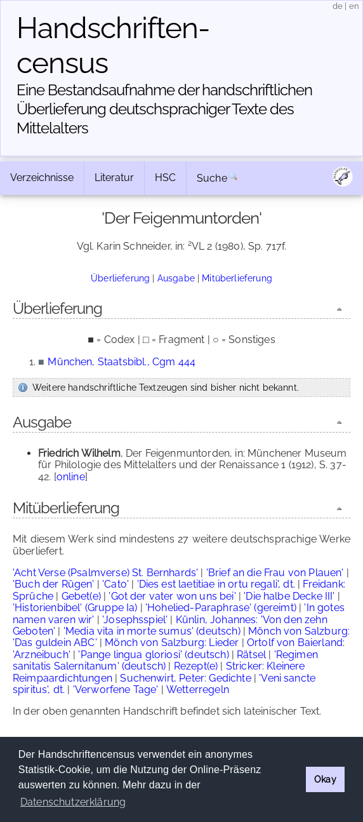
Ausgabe (176, 278)
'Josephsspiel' (135, 620)
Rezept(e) (196, 666)
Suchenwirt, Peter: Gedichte (185, 678)
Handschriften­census (113, 45)
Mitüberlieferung (237, 278)
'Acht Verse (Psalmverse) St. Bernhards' (105, 573)
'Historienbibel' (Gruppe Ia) (75, 608)
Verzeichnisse (42, 178)
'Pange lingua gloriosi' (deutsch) (153, 655)
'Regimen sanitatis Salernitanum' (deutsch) (165, 660)
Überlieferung (120, 278)
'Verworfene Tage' (116, 690)
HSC (165, 178)
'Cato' (115, 584)
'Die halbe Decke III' (289, 596)
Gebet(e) (81, 596)
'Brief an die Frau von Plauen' (275, 573)
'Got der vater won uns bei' (172, 596)
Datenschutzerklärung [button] (73, 802)
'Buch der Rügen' (54, 584)
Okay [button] (325, 779)
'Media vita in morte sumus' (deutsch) (152, 631)
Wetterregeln (197, 690)
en (354, 6)
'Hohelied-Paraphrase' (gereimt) (220, 608)
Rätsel (251, 655)
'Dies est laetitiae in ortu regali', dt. (216, 584)
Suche (212, 178)
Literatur (114, 178)
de (338, 6)
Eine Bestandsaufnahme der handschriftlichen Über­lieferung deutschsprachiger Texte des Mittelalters (164, 109)
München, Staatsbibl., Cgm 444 (121, 362)
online (70, 477)
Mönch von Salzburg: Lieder (172, 643)
